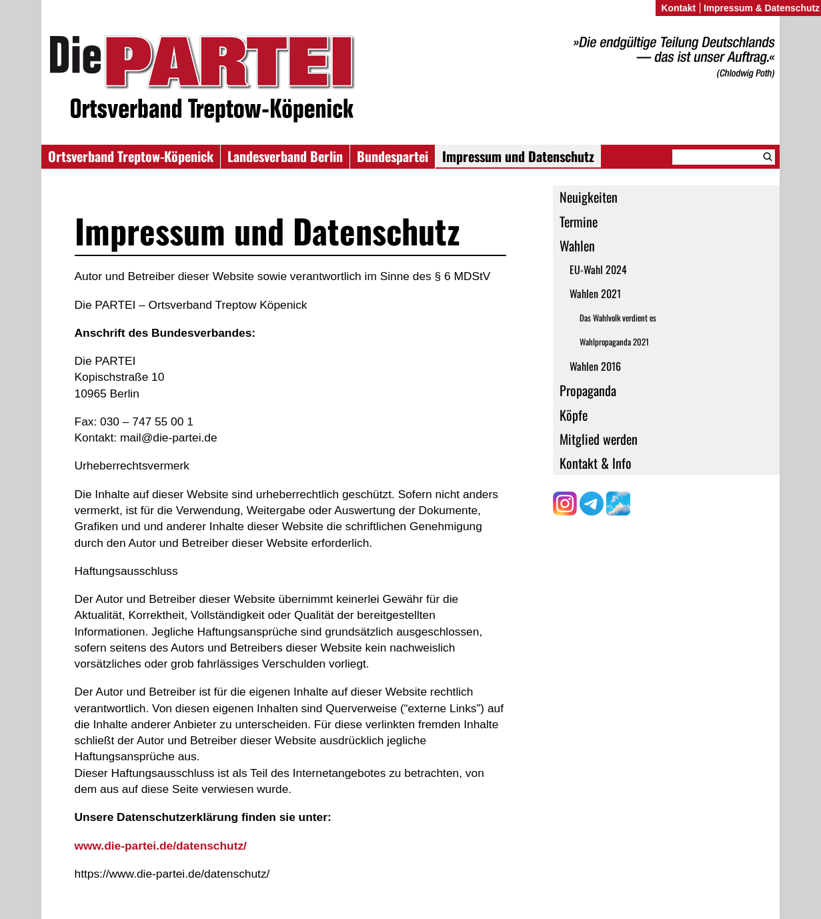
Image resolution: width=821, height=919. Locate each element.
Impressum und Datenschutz (518, 156)
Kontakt (678, 8)
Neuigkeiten (589, 197)
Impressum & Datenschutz (762, 8)
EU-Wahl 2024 (598, 269)
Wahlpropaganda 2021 (614, 341)
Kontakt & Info (596, 463)
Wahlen (577, 245)
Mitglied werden (599, 439)
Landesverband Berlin (285, 156)
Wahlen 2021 (595, 293)
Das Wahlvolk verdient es (618, 317)
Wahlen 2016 (595, 366)
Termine (579, 221)
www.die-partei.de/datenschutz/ (161, 845)
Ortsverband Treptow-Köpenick (130, 156)
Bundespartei (392, 156)
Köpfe (574, 415)
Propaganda (588, 390)
